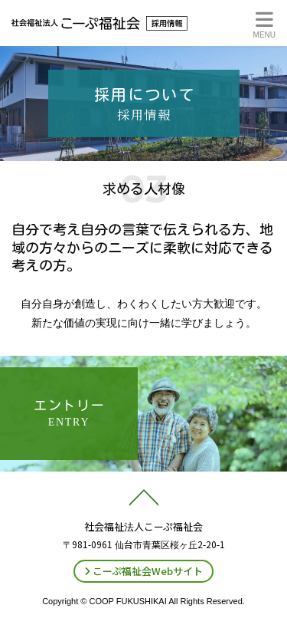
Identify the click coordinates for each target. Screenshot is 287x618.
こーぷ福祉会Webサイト (143, 571)
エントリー (70, 413)
